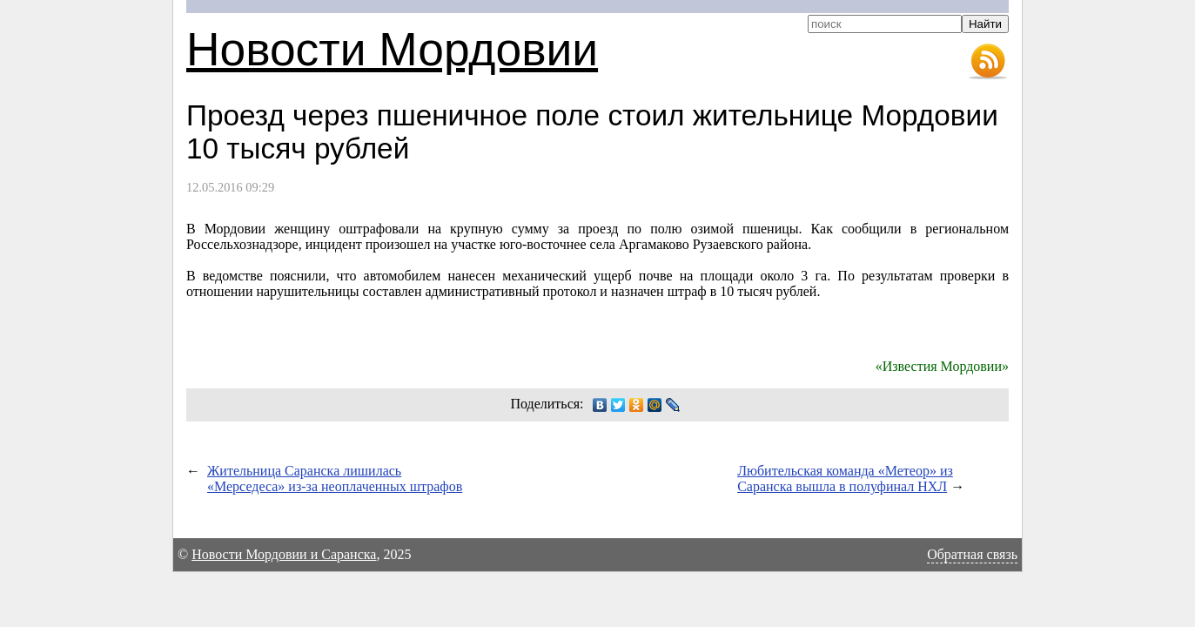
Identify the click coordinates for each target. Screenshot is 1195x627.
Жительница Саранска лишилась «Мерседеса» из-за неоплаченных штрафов (334, 478)
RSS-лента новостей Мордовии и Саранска (988, 62)
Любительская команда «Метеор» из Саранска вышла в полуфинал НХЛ (845, 478)
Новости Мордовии (392, 49)
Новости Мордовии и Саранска (283, 554)
